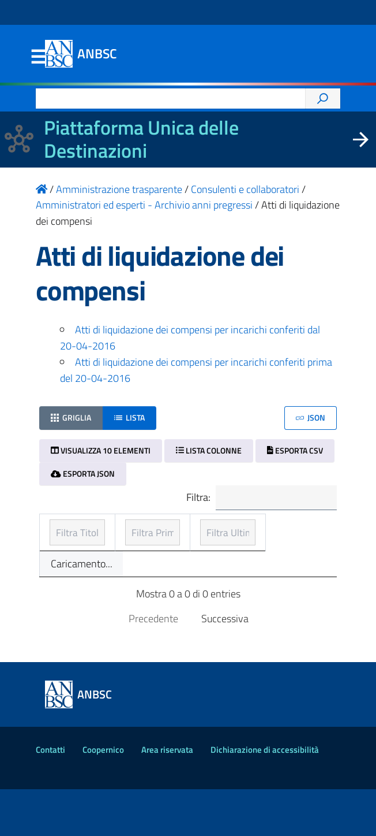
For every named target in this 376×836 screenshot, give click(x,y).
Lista (129, 417)
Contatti (50, 796)
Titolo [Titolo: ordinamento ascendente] (63, 545)
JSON (310, 417)
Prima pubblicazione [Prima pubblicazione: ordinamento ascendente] (162, 537)
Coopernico (103, 796)
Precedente (153, 665)
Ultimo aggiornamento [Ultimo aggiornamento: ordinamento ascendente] (272, 537)
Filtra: (260, 498)
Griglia (71, 417)
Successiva (225, 665)
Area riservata (167, 796)
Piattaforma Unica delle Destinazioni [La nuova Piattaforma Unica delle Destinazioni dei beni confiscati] (141, 139)
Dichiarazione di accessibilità (264, 796)
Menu (38, 57)
